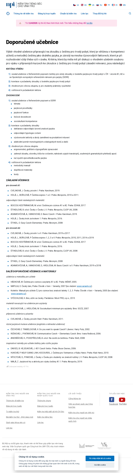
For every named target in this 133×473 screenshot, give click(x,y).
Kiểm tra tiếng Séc (45, 417)
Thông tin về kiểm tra (23, 13)
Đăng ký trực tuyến (14, 406)
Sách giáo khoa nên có (15, 422)
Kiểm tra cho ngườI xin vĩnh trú (81, 412)
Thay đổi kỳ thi (100, 13)
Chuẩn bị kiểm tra (68, 13)
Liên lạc (84, 13)
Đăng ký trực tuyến (47, 13)
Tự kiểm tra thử (12, 411)
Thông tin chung (44, 401)
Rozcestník (7, 13)
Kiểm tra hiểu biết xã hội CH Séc (50, 411)
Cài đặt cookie (100, 465)
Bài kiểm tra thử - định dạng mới (19, 417)
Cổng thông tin (74, 398)
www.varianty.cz (84, 286)
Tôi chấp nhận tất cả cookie (100, 458)
